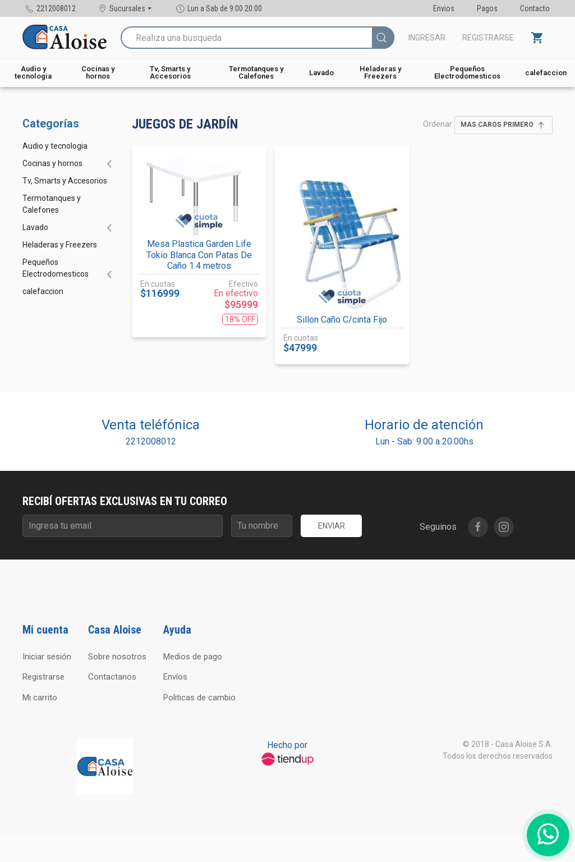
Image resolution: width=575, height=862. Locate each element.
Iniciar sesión (46, 657)
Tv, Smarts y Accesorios (170, 72)
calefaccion (546, 72)
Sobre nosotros (117, 657)
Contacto (535, 8)
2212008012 (151, 441)
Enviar (331, 525)
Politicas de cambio (199, 698)
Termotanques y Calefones (256, 72)
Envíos (175, 677)
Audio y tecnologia (33, 72)
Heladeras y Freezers (380, 72)
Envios (443, 8)
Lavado (321, 72)
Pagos (487, 8)
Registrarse (488, 37)
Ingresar (426, 37)
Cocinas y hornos (97, 72)
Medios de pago (192, 657)
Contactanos (112, 677)
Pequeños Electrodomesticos (467, 72)
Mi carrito (39, 698)
